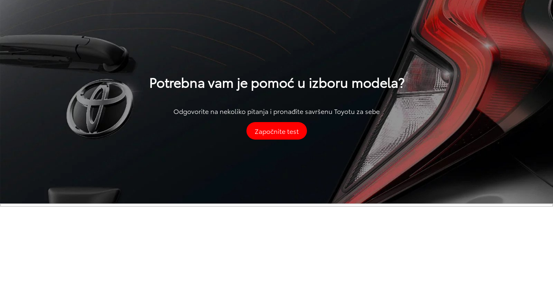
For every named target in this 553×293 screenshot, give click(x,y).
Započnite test (277, 131)
